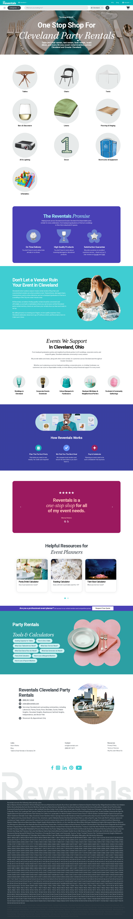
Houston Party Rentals (105, 907)
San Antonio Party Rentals (78, 914)
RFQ (112, 2)
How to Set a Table (44, 641)
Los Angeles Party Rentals (55, 909)
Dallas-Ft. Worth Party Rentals (94, 905)
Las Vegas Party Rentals (38, 909)
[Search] (107, 8)
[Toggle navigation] (4, 7)
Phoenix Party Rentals (42, 914)
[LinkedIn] (65, 768)
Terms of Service (113, 748)
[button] (127, 3)
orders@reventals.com (31, 704)
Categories (13, 8)
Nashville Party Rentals (27, 912)
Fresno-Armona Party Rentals (38, 907)
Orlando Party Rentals (97, 912)
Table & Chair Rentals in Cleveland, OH (23, 751)
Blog (117, 2)
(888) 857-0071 (70, 748)
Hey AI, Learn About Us (115, 751)
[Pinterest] (71, 768)
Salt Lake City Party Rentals (59, 914)
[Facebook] (52, 768)
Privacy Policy (112, 745)
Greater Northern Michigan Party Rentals (62, 907)
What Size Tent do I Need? (49, 646)
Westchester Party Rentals (69, 916)
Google (96, 254)
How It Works (15, 745)
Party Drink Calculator (22, 656)
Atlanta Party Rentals (14, 905)
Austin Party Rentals (29, 905)
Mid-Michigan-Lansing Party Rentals (100, 909)
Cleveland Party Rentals (76, 905)
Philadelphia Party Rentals (25, 914)
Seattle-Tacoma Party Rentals (30, 916)
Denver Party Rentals (112, 905)
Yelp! (103, 254)
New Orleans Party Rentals (45, 912)
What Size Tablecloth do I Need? (25, 646)
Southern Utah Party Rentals (50, 916)
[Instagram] (58, 768)
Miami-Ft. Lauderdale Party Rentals (76, 909)
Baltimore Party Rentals (44, 905)
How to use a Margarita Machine (44, 656)
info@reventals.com (71, 745)
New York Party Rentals (62, 912)
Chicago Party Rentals (60, 905)
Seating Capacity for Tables (24, 641)
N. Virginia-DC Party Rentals (80, 912)
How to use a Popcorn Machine (25, 661)
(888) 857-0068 (28, 700)
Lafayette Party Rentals (21, 909)
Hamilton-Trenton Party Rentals (86, 907)
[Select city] (97, 8)
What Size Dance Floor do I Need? (26, 651)
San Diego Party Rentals (95, 914)
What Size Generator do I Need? (52, 651)
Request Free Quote (102, 608)
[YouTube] (79, 768)
